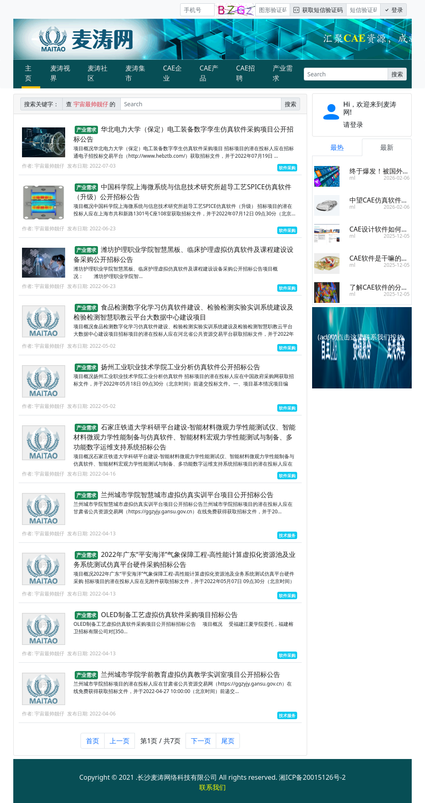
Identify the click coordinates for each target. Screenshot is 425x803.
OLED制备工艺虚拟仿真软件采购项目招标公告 (169, 616)
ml (352, 177)
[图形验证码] (272, 9)
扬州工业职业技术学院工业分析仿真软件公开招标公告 (180, 369)
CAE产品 (209, 73)
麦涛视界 (60, 73)
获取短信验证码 (318, 9)
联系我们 (212, 787)
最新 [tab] (386, 147)
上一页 (119, 742)
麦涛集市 (135, 73)
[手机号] (197, 9)
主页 (28, 73)
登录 (393, 9)
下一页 (201, 742)
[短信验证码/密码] (363, 9)
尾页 (227, 742)
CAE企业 (172, 73)
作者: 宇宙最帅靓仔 (43, 165)
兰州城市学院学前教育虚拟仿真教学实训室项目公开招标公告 (190, 676)
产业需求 (283, 73)
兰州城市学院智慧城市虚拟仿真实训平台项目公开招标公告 (187, 496)
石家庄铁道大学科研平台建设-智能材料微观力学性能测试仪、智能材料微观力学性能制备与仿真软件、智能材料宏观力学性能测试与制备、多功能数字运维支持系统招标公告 (184, 439)
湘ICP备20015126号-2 (312, 777)
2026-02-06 (396, 177)
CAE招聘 (245, 73)
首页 (92, 742)
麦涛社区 (97, 73)
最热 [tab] (337, 147)
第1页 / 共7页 (160, 742)
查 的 (91, 104)
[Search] (346, 74)
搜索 (397, 74)
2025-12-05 (396, 235)
